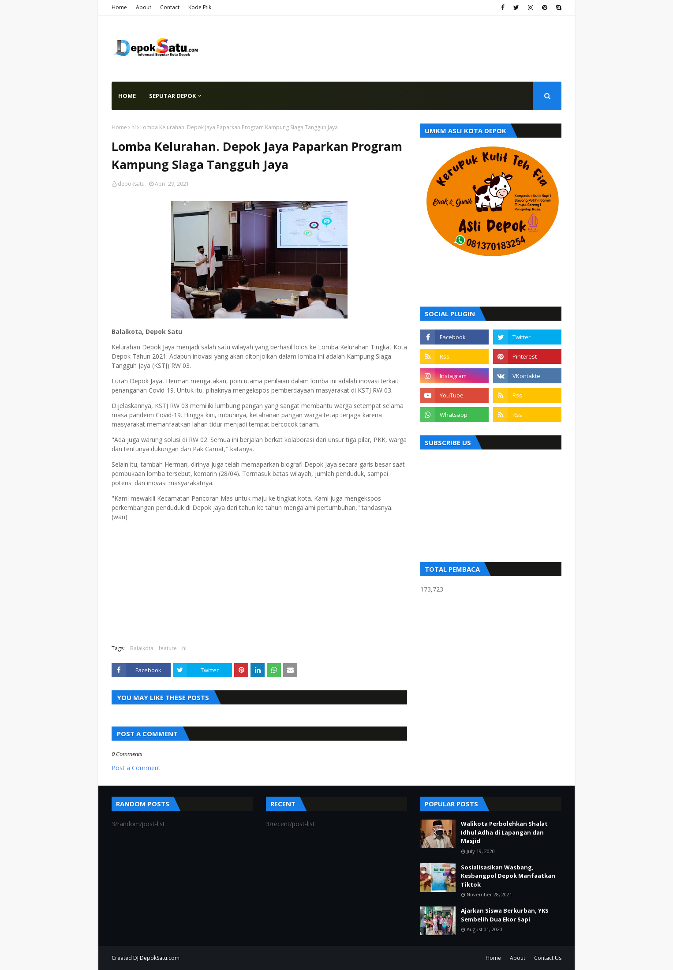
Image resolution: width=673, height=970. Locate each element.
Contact (169, 7)
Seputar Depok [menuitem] (172, 96)
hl (133, 127)
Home (119, 7)
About (143, 7)
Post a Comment (136, 768)
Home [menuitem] (127, 96)
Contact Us (547, 958)
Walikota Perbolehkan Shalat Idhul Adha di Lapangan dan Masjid (504, 832)
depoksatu (131, 183)
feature (168, 648)
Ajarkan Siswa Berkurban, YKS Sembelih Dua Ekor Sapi (505, 914)
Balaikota (141, 648)
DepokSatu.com (159, 958)
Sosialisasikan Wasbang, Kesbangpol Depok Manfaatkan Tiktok (508, 875)
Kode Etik (199, 7)
